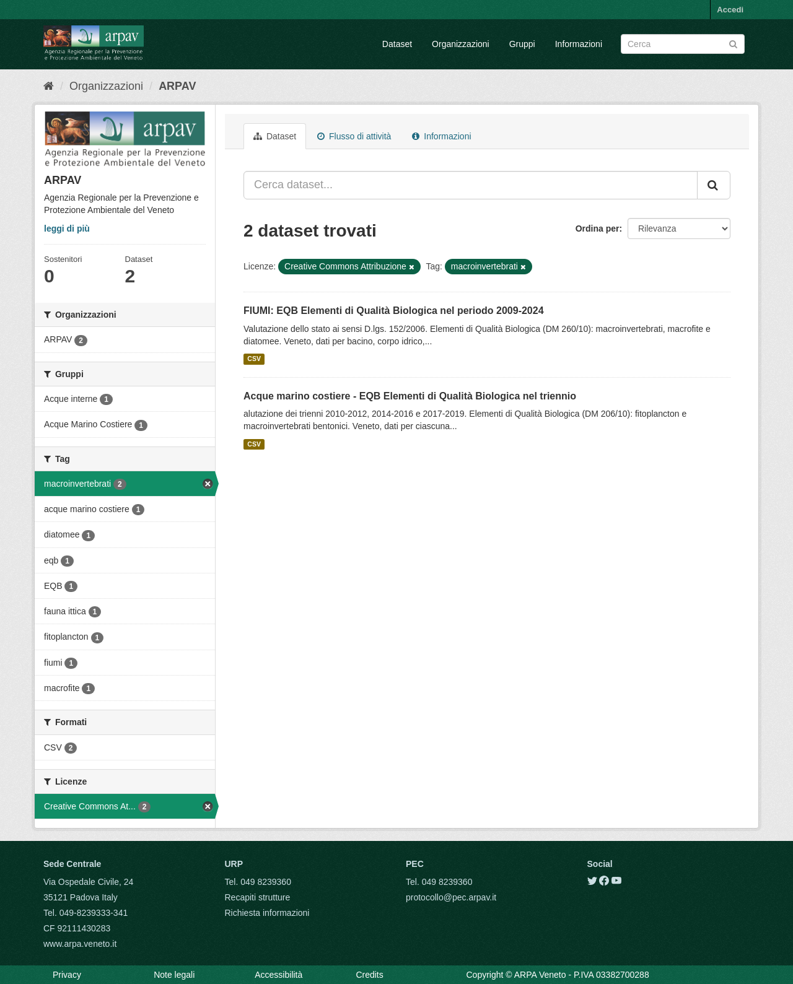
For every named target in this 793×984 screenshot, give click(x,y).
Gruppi (522, 44)
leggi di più (67, 228)
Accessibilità (278, 975)
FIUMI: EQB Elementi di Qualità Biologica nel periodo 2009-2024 (393, 310)
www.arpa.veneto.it (79, 944)
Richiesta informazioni (267, 913)
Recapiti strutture (258, 897)
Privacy (67, 975)
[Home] (48, 86)
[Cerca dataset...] (470, 185)
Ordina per (598, 228)
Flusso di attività (354, 136)
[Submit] (733, 43)
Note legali (174, 975)
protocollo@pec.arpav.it (451, 897)
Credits (369, 975)
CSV (254, 359)
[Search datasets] (683, 44)
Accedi (730, 9)
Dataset (397, 44)
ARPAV (177, 86)
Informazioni (578, 44)
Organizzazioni (460, 44)
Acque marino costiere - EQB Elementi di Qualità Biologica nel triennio (409, 396)
